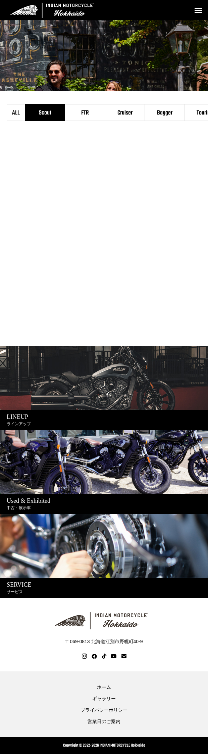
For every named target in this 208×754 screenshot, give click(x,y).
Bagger (164, 112)
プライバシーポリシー (104, 710)
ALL (16, 112)
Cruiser (125, 112)
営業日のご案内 (104, 721)
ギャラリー (104, 698)
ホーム (104, 687)
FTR (85, 112)
